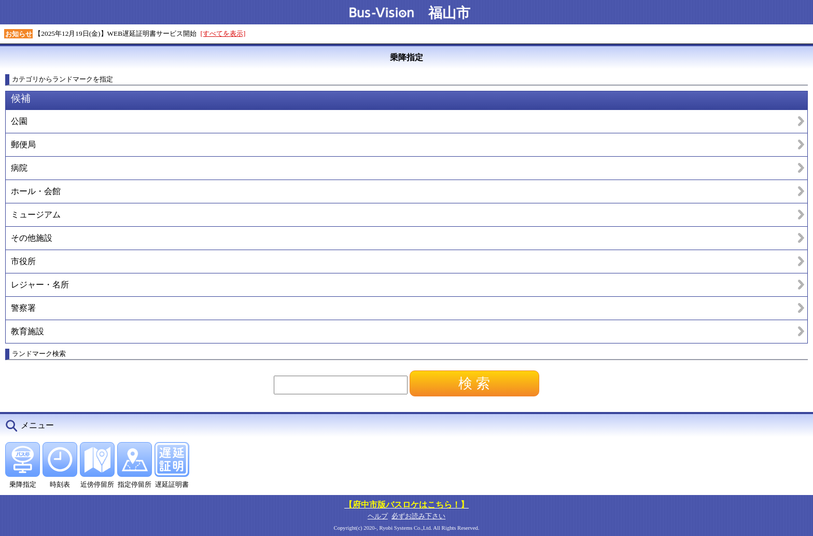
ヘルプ (378, 516)
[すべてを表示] (223, 33)
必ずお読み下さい (418, 516)
